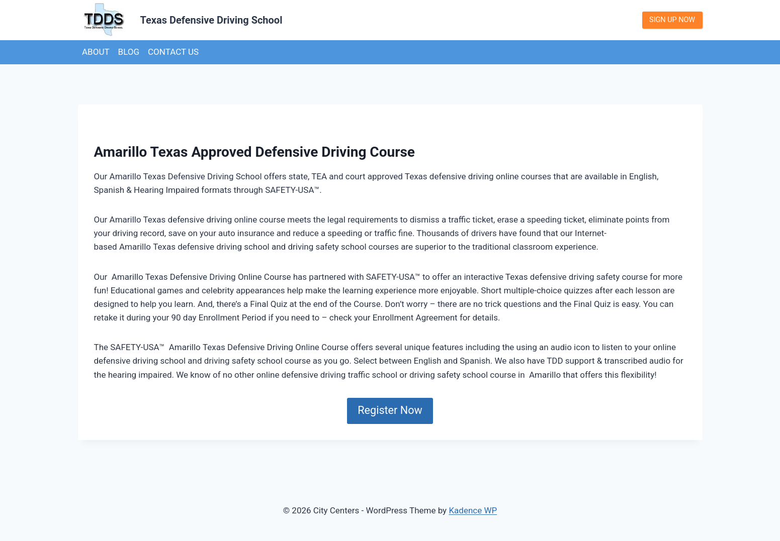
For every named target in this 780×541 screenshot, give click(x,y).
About (96, 52)
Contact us (173, 52)
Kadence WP (473, 510)
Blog (128, 52)
